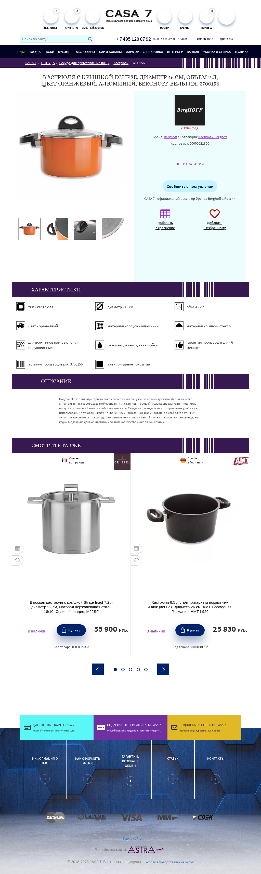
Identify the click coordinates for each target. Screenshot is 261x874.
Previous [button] (98, 669)
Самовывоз (204, 39)
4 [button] (138, 669)
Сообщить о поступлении (190, 186)
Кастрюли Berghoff (212, 137)
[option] (29, 229)
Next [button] (163, 669)
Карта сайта (132, 838)
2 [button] (123, 669)
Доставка (226, 39)
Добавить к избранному (215, 222)
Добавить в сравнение (165, 222)
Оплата (183, 39)
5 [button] (146, 669)
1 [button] (115, 669)
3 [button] (130, 669)
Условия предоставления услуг (170, 862)
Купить (74, 630)
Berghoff (170, 137)
